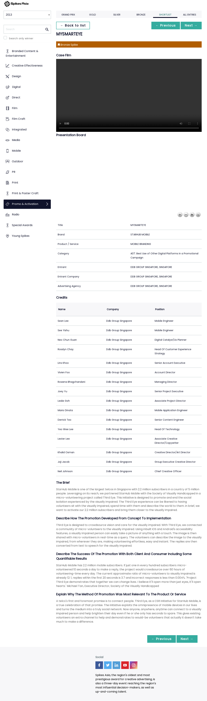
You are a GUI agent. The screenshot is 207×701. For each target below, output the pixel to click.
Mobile (16, 151)
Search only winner (21, 38)
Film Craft (18, 119)
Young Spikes (20, 236)
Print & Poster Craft (25, 193)
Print (15, 183)
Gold (92, 14)
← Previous (166, 25)
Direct (16, 98)
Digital (16, 87)
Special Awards (22, 225)
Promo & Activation (25, 204)
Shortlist (165, 14)
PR (13, 172)
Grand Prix (68, 14)
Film (14, 108)
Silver (116, 14)
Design (16, 76)
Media (16, 140)
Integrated (19, 129)
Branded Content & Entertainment (22, 53)
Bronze (141, 14)
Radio (15, 215)
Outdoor (17, 161)
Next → (191, 25)
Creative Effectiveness (27, 66)
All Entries (189, 14)
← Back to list (73, 25)
